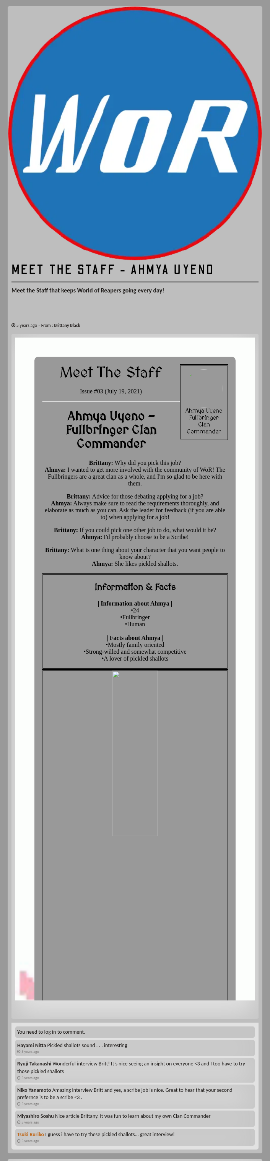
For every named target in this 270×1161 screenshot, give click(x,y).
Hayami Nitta (31, 959)
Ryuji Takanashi (34, 977)
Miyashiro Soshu (35, 1030)
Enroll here (134, 1124)
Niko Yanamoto (34, 1004)
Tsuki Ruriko (30, 1048)
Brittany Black (67, 325)
